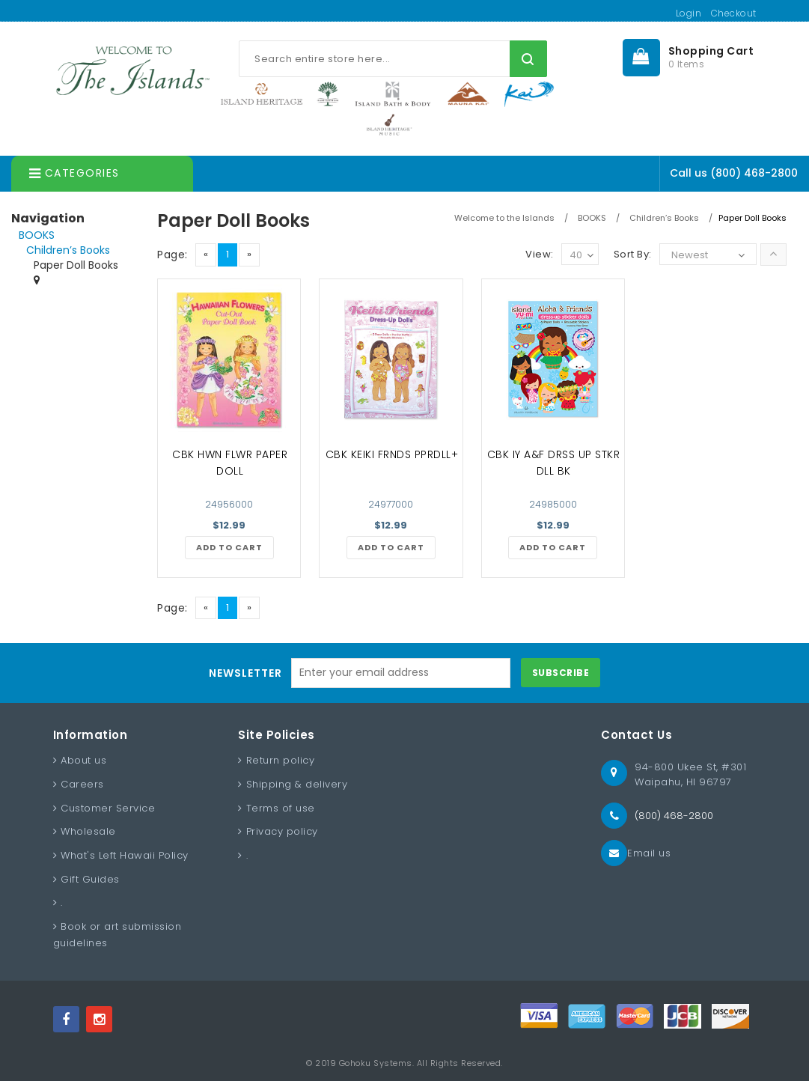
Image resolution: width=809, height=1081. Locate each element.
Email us (649, 853)
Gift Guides (90, 879)
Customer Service (108, 808)
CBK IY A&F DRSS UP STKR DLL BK (553, 462)
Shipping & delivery (297, 784)
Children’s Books (68, 250)
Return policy (280, 760)
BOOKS (37, 235)
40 (581, 255)
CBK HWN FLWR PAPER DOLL (229, 462)
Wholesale (88, 831)
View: (539, 254)
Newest (689, 255)
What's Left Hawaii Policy (125, 855)
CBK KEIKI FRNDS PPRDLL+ (392, 454)
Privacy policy (282, 831)
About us (83, 760)
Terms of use (280, 808)
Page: (172, 254)
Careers (82, 784)
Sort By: (633, 254)
